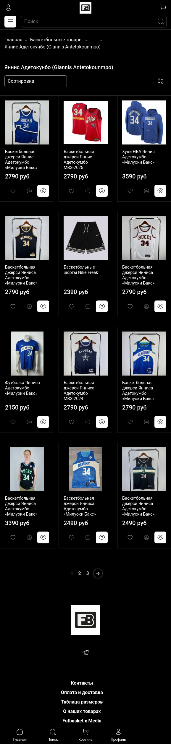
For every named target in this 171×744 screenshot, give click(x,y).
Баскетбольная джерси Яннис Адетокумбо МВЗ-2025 (79, 159)
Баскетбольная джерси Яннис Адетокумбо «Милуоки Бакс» (21, 159)
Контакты (82, 683)
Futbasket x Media (81, 721)
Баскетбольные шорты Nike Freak (81, 270)
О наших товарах (82, 711)
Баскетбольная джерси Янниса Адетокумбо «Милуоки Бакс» (21, 275)
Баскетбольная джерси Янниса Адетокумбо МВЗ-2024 (79, 390)
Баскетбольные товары (56, 40)
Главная (13, 40)
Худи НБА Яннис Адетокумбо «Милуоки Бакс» (138, 157)
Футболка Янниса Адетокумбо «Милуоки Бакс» (22, 388)
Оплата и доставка (82, 692)
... (94, 40)
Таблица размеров (82, 702)
